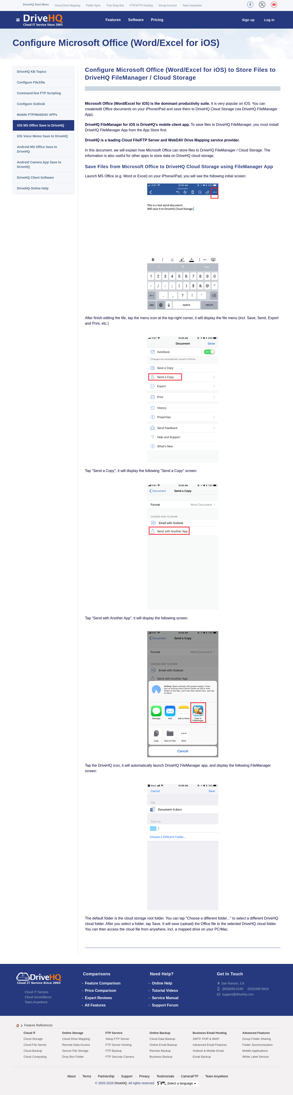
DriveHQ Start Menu (36, 4)
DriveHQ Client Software (35, 177)
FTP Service (114, 1033)
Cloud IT (29, 1033)
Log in (269, 20)
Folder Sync (93, 5)
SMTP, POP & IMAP (206, 1039)
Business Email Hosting (210, 1033)
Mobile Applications (255, 1050)
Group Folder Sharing (256, 1039)
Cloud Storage (33, 1039)
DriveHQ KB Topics (31, 71)
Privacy (144, 1076)
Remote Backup (160, 1050)
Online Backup (159, 1033)
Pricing (157, 20)
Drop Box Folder (73, 1056)
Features (113, 20)
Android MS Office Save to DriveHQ (37, 149)
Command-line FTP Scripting (39, 93)
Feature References (38, 1025)
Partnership (106, 1076)
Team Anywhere (192, 5)
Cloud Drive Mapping (67, 5)
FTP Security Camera (120, 1056)
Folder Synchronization (257, 1044)
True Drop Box (115, 5)
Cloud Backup (33, 1050)
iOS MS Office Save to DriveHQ (40, 125)
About (71, 1076)
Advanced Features (256, 1033)
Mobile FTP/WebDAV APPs (37, 114)
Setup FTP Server (117, 1039)
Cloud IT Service (36, 992)
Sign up (248, 20)
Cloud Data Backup (162, 1039)
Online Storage (72, 1033)
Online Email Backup (163, 1044)
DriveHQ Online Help (33, 188)
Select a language (176, 1083)
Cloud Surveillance (38, 997)
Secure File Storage (75, 1050)
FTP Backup (114, 1050)
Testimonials (165, 1076)
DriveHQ (120, 1083)
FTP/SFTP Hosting (141, 5)
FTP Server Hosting (119, 1044)
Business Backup (160, 1056)
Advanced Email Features (210, 1044)
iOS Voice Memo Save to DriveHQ (42, 136)
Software (136, 20)
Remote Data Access (76, 1044)
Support (126, 1076)
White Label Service (255, 1056)
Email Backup (202, 1056)
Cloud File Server (35, 1044)
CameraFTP (189, 1076)
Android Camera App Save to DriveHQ (39, 164)
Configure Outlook (31, 104)
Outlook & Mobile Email (208, 1050)
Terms (86, 1076)
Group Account (168, 5)
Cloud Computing (35, 1056)
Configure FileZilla (31, 82)
